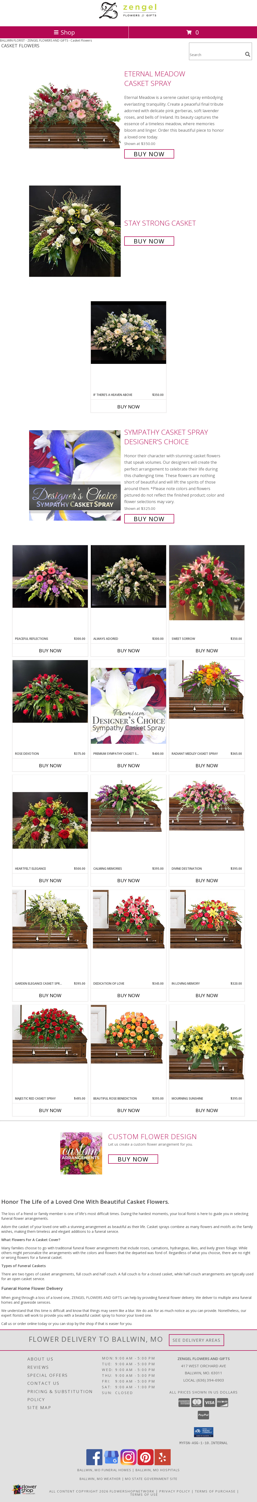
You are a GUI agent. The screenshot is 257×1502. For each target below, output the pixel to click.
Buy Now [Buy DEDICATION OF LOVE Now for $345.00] (128, 995)
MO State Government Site (151, 1478)
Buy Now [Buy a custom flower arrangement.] (133, 1159)
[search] (248, 54)
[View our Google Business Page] (111, 1463)
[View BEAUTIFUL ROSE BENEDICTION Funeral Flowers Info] (128, 1034)
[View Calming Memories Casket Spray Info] (128, 804)
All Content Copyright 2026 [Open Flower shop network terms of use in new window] (78, 1491)
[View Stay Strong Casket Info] (75, 231)
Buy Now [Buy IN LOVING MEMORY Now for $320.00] (207, 995)
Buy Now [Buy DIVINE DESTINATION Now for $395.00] (207, 880)
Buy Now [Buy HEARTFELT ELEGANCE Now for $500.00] (50, 880)
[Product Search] (216, 54)
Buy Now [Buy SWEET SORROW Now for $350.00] (207, 650)
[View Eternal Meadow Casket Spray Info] (75, 113)
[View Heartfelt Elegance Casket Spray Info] (50, 820)
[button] (203, 1432)
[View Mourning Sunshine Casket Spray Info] (206, 1050)
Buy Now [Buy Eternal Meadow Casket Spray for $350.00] (149, 154)
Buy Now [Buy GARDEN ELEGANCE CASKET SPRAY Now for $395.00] (50, 995)
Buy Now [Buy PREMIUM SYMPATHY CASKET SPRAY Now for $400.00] (128, 765)
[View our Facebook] (94, 1463)
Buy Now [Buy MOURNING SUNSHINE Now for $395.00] (207, 1110)
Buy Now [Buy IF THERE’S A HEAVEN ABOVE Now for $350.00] (128, 406)
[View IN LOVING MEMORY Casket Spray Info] (206, 919)
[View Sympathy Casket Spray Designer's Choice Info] (75, 475)
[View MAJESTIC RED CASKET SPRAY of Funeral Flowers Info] (50, 1034)
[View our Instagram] (128, 1463)
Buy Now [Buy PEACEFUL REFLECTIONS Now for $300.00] (50, 650)
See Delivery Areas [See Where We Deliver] (197, 1340)
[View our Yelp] (163, 1463)
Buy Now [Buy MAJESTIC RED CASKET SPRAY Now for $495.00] (50, 1110)
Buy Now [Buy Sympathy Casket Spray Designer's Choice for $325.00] (149, 519)
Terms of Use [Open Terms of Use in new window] (144, 1494)
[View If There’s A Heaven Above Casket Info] (128, 332)
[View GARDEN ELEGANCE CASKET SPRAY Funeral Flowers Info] (50, 919)
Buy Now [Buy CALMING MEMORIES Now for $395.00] (128, 880)
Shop (64, 32)
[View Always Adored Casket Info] (128, 576)
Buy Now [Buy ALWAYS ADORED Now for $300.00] (128, 650)
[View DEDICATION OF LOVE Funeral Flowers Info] (128, 919)
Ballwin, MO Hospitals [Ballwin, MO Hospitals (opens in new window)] (158, 1469)
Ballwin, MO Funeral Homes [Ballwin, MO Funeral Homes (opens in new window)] (104, 1469)
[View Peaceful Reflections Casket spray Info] (50, 576)
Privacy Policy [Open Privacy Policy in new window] (174, 1491)
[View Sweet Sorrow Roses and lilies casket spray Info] (206, 582)
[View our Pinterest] (146, 1463)
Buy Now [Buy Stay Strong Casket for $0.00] (149, 241)
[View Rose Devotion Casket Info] (50, 691)
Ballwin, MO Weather (100, 1478)
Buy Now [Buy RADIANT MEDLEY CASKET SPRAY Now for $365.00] (207, 765)
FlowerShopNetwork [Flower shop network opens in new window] (132, 1491)
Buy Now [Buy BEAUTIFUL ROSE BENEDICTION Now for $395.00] (128, 1110)
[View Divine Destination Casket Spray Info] (206, 803)
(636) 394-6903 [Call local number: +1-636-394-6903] (210, 1380)
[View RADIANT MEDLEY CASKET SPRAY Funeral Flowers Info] (206, 689)
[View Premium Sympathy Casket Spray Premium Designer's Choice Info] (128, 705)
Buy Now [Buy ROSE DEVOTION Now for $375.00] (50, 765)
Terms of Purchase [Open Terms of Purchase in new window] (215, 1491)
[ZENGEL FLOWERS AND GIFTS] (128, 19)
